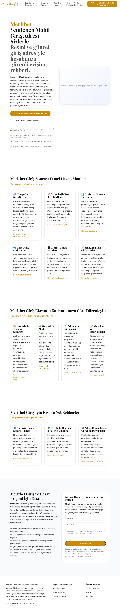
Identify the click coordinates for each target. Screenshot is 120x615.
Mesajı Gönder (85, 545)
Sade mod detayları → (44, 367)
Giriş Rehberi (17, 4)
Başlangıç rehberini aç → (24, 458)
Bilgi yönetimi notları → (57, 455)
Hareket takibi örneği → (91, 231)
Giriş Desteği (69, 4)
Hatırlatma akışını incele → (59, 278)
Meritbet (8, 4)
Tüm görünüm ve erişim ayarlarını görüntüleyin (31, 316)
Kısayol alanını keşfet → (92, 278)
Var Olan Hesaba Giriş (78, 4)
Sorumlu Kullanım (59, 598)
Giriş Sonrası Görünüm (30, 4)
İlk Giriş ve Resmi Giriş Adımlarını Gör (30, 113)
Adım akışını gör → (72, 372)
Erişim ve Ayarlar (44, 4)
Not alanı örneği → (98, 375)
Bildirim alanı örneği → (23, 275)
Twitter (88, 594)
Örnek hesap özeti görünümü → (21, 235)
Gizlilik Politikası (59, 594)
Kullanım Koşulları (59, 590)
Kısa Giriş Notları (57, 4)
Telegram (89, 598)
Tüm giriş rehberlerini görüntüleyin (26, 417)
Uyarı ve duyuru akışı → (92, 461)
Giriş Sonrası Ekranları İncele (27, 121)
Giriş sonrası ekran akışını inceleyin (26, 184)
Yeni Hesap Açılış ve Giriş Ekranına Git (102, 4)
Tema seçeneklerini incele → (19, 377)
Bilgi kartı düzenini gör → (58, 224)
